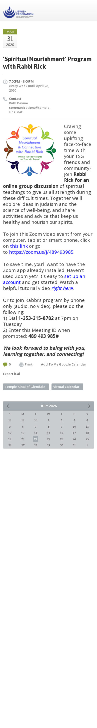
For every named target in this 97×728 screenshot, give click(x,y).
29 (48, 445)
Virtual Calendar (66, 386)
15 (48, 432)
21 (35, 439)
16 (61, 432)
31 (74, 445)
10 (74, 426)
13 (22, 432)
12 (9, 432)
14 (35, 432)
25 (87, 439)
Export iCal (11, 373)
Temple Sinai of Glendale (25, 386)
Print (25, 364)
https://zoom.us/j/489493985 (41, 252)
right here (61, 288)
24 (74, 439)
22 (48, 439)
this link (19, 246)
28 (35, 445)
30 (61, 445)
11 (87, 426)
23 (61, 439)
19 (9, 439)
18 (87, 432)
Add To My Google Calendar (63, 364)
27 (22, 445)
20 (22, 439)
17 (74, 432)
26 (9, 445)
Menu (88, 10)
